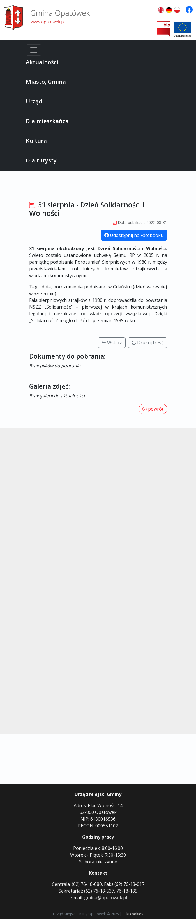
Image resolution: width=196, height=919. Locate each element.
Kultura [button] (36, 140)
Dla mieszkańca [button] (47, 121)
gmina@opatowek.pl (105, 898)
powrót (152, 409)
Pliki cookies (133, 913)
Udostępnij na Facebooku (133, 235)
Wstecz (112, 342)
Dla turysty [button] (41, 160)
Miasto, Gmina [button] (46, 81)
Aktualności (42, 62)
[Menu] (33, 50)
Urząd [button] (34, 101)
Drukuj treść (147, 342)
